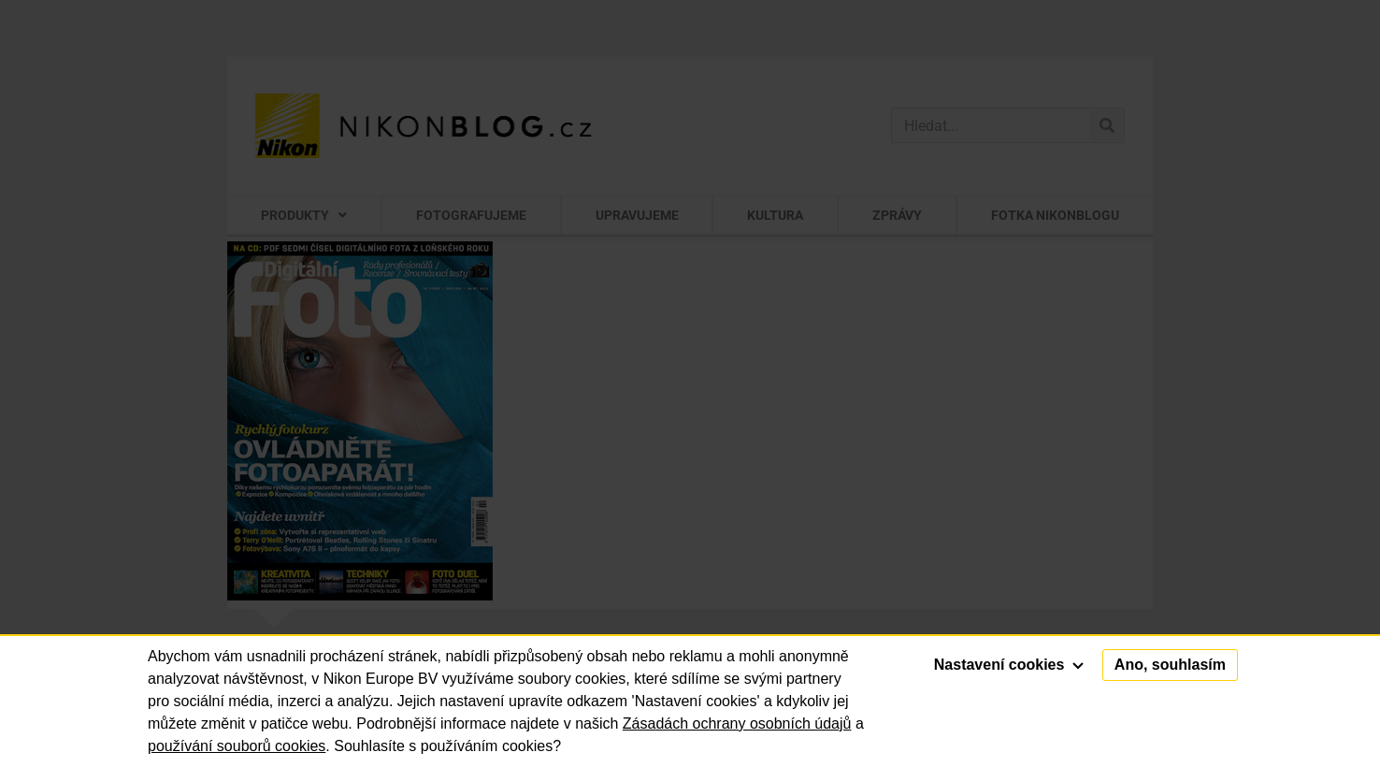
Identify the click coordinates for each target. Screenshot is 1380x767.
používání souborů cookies (236, 746)
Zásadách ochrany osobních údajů (737, 723)
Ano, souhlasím (1170, 665)
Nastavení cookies (1009, 665)
